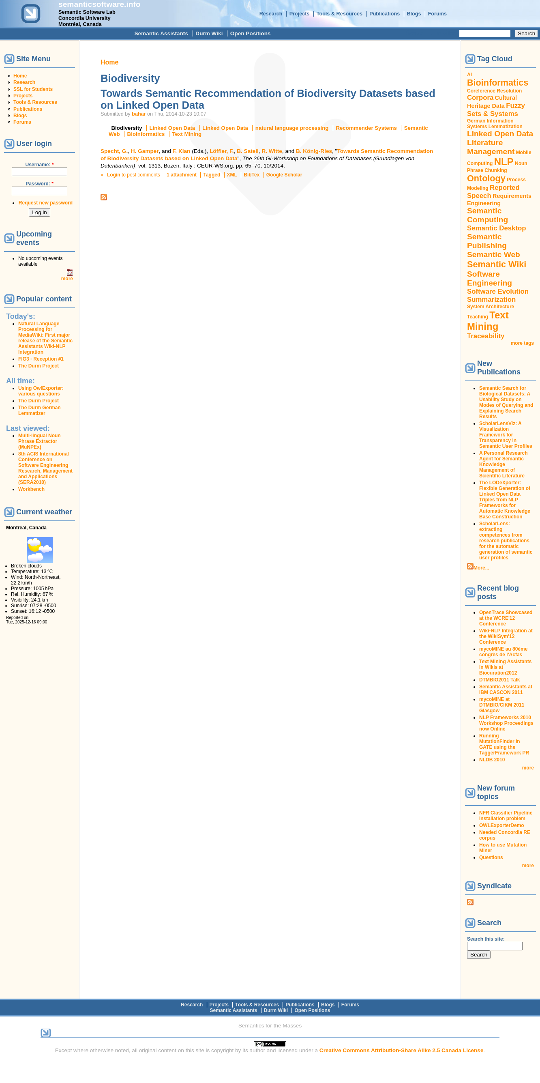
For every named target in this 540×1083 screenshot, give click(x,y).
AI (469, 74)
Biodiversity (126, 128)
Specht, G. (114, 151)
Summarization (491, 299)
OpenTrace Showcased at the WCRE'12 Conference (505, 618)
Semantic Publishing (487, 241)
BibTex (251, 175)
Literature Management (490, 147)
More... (481, 568)
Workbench (31, 489)
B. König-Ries (314, 151)
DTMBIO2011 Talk (499, 680)
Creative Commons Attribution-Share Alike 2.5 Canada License (401, 1050)
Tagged (211, 175)
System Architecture (490, 306)
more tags (522, 343)
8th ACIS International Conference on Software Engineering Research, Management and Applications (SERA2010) (45, 468)
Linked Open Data (172, 128)
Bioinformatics (146, 134)
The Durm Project (38, 366)
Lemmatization (506, 126)
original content (157, 1050)
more (67, 278)
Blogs (414, 14)
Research (271, 14)
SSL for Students (33, 89)
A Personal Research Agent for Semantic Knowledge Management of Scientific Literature (503, 464)
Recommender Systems (366, 128)
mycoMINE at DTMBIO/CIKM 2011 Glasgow (501, 704)
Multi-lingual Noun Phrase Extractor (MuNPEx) (39, 441)
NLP (504, 161)
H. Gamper (145, 151)
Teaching (477, 317)
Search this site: (432, 33)
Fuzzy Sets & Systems (496, 110)
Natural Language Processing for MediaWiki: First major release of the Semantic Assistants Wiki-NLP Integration (45, 338)
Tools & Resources (339, 14)
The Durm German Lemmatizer (39, 410)
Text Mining (186, 134)
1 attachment (182, 175)
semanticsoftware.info (99, 4)
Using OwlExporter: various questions (41, 391)
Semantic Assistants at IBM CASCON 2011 (505, 689)
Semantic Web (493, 254)
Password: (40, 184)
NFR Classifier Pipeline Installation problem (505, 815)
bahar (139, 114)
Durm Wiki (209, 33)
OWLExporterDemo (501, 825)
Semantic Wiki (496, 264)
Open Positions (250, 33)
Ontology (486, 178)
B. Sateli (248, 151)
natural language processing (292, 128)
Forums (437, 14)
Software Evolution (498, 291)
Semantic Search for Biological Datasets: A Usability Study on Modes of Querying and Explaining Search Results (506, 402)
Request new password (46, 203)
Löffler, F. (222, 151)
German (476, 121)
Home (20, 76)
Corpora (480, 97)
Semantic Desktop (496, 228)
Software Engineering (489, 278)
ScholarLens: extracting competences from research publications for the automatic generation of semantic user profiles (505, 541)
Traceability (485, 336)
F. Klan (182, 151)
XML (232, 175)
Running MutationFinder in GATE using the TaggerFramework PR (504, 744)
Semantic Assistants (161, 33)
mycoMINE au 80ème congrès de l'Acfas (503, 652)
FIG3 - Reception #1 (41, 359)
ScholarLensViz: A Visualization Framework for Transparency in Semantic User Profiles (505, 435)
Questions (491, 857)
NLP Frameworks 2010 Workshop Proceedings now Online (506, 723)
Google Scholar (284, 175)
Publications (384, 14)
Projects (299, 14)
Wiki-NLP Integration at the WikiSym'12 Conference (506, 636)
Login (113, 175)
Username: (39, 165)
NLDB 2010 (492, 760)
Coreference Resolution (494, 91)
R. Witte (271, 151)
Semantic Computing (487, 215)
